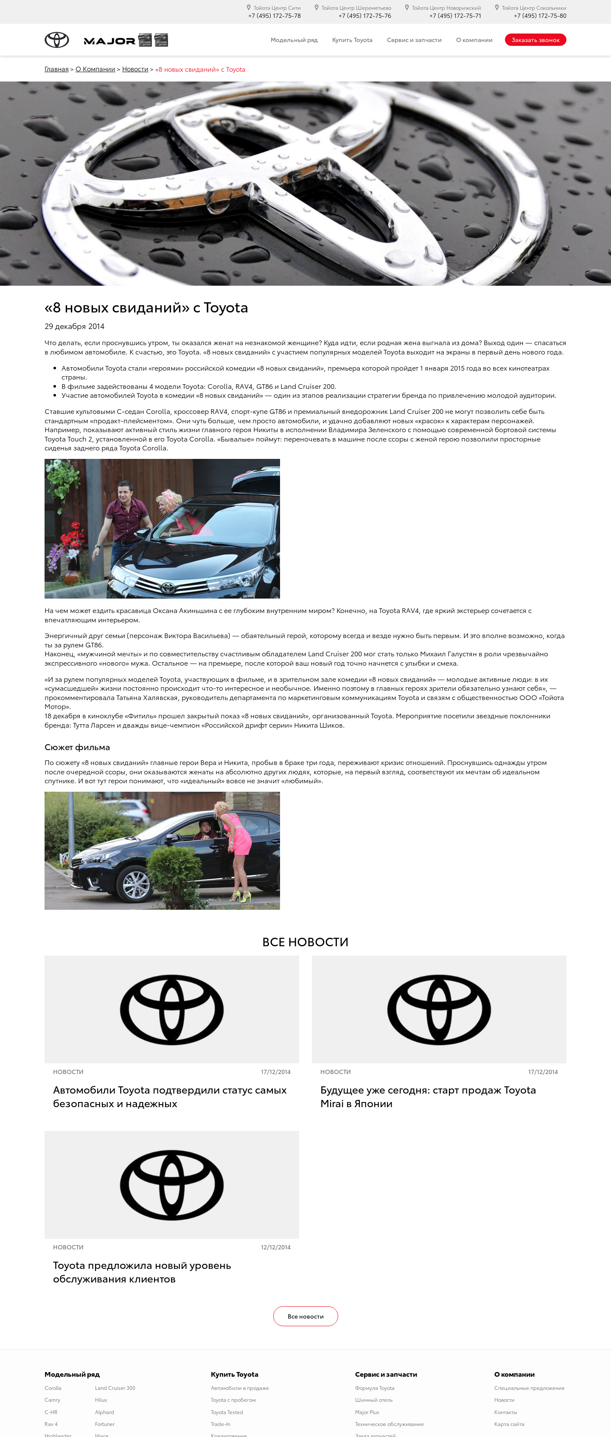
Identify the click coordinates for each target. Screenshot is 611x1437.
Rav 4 (51, 1423)
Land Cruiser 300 (115, 1387)
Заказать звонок (536, 39)
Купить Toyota (352, 39)
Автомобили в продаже (240, 1387)
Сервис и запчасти (414, 39)
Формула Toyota (375, 1387)
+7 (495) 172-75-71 (455, 15)
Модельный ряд (294, 39)
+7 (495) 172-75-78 (274, 15)
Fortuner (105, 1423)
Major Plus (367, 1411)
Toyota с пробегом (233, 1399)
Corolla (53, 1387)
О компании (474, 39)
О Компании (95, 68)
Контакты (505, 1411)
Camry (52, 1399)
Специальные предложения (529, 1387)
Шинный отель (373, 1399)
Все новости (306, 1316)
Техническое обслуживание (389, 1423)
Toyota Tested (227, 1411)
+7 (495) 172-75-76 (365, 15)
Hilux (101, 1399)
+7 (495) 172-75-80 (540, 15)
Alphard (104, 1411)
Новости (135, 68)
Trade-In (220, 1423)
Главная (57, 68)
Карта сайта (509, 1423)
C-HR (51, 1411)
